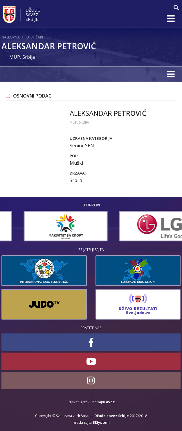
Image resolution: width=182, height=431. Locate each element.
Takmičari (34, 37)
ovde (110, 401)
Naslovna (10, 37)
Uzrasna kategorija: (91, 138)
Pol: (74, 155)
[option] (130, 226)
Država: (78, 173)
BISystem (101, 422)
